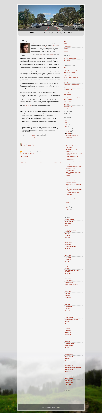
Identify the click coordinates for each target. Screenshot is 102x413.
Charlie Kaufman (69, 242)
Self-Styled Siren (69, 345)
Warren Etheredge (69, 378)
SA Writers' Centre (68, 62)
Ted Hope (67, 358)
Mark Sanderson (69, 313)
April (67, 204)
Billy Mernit (67, 233)
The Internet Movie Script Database (73, 367)
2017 (66, 119)
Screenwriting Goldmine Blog (72, 336)
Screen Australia (67, 94)
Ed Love (24, 142)
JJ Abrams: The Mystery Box (72, 135)
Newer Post (22, 162)
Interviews (66, 48)
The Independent (69, 365)
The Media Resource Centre (70, 58)
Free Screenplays (67, 44)
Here (42, 54)
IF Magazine (66, 80)
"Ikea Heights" (69, 179)
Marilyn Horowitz (69, 310)
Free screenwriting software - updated (74, 161)
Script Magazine (69, 339)
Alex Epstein (68, 223)
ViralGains (67, 376)
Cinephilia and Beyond (70, 246)
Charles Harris (68, 240)
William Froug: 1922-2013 (71, 180)
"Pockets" (68, 175)
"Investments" (69, 137)
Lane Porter (68, 304)
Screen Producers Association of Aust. (72, 97)
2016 (66, 120)
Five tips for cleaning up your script (73, 166)
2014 (66, 124)
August (68, 202)
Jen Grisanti (68, 286)
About (65, 41)
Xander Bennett (68, 386)
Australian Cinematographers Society (72, 70)
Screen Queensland (68, 99)
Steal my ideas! (68, 349)
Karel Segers (68, 297)
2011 (66, 213)
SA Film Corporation (68, 60)
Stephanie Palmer (69, 352)
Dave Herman (68, 255)
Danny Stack (68, 253)
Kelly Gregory (68, 299)
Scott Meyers (68, 330)
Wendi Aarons (68, 380)
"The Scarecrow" (69, 139)
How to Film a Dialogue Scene (72, 198)
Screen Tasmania (67, 101)
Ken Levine (67, 302)
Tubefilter (67, 373)
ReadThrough (32, 137)
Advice (65, 43)
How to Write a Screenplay (71, 143)
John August (68, 291)
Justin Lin (67, 295)
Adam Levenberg (69, 221)
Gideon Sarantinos (69, 275)
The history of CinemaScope (72, 145)
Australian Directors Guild (69, 72)
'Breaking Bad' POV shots (71, 149)
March (67, 205)
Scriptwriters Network (70, 343)
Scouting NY (68, 332)
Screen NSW (66, 96)
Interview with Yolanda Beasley (72, 196)
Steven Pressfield (69, 356)
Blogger (58, 407)
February (68, 207)
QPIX (65, 91)
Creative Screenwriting (70, 248)
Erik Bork (67, 268)
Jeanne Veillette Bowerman (71, 284)
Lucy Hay (67, 308)
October (68, 131)
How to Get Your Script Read (72, 156)
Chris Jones (68, 244)
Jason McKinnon (69, 282)
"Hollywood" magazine (71, 182)
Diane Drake (68, 261)
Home (40, 162)
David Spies (68, 257)
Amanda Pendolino (69, 228)
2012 (66, 212)
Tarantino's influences (70, 168)
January (68, 209)
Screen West (66, 104)
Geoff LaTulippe (68, 273)
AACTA (65, 67)
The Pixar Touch (69, 369)
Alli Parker (67, 225)
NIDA (65, 87)
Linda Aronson (68, 306)
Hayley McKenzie (69, 280)
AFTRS (65, 69)
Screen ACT (66, 92)
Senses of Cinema (68, 106)
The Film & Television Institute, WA (71, 77)
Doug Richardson (69, 266)
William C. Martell (69, 382)
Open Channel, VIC (68, 89)
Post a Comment (24, 156)
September (68, 133)
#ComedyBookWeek (69, 219)
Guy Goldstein (55, 45)
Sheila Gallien (68, 347)
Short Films (66, 50)
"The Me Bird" (69, 194)
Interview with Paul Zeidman (72, 162)
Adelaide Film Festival (68, 56)
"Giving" (68, 164)
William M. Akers (69, 384)
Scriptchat (67, 341)
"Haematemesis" (67, 46)
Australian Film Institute (69, 74)
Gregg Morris (68, 278)
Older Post (57, 162)
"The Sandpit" (69, 199)
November (68, 129)
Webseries (66, 51)
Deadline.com (68, 259)
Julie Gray (67, 293)
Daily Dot (67, 250)
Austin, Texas (44, 46)
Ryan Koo (67, 328)
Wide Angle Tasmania (68, 107)
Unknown (25, 150)
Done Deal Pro (68, 263)
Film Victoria (66, 79)
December (68, 128)
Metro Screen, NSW (68, 85)
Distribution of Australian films (72, 192)
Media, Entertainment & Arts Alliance (71, 84)
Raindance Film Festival (70, 326)
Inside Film (66, 82)
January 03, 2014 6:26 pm (28, 153)
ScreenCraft (68, 334)
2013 (66, 126)
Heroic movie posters (70, 177)
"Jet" (67, 187)
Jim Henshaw (68, 289)
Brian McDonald (69, 237)
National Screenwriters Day (71, 319)
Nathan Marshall (69, 317)
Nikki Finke (67, 321)
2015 (66, 122)
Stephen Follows (69, 354)
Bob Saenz (67, 235)
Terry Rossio (68, 360)
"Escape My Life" (69, 151)
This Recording (68, 371)
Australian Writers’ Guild (69, 75)
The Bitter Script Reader (70, 363)
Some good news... (70, 170)
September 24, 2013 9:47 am (29, 145)
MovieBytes (68, 315)
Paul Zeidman (68, 323)
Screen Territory (67, 102)
